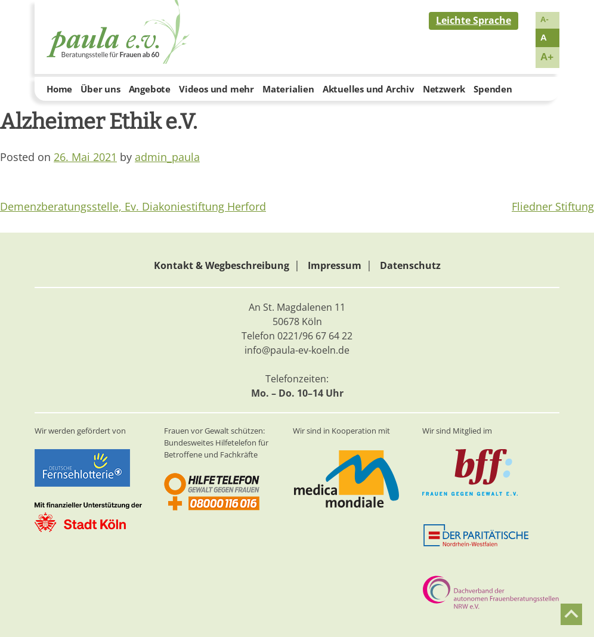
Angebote (150, 89)
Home (59, 89)
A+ (546, 57)
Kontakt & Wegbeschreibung (221, 265)
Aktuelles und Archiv (368, 89)
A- (544, 19)
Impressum (334, 265)
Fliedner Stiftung (553, 206)
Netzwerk (444, 89)
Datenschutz (410, 265)
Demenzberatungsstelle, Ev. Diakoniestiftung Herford (133, 206)
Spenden (493, 89)
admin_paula (167, 157)
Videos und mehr (216, 89)
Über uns (100, 89)
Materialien (288, 89)
